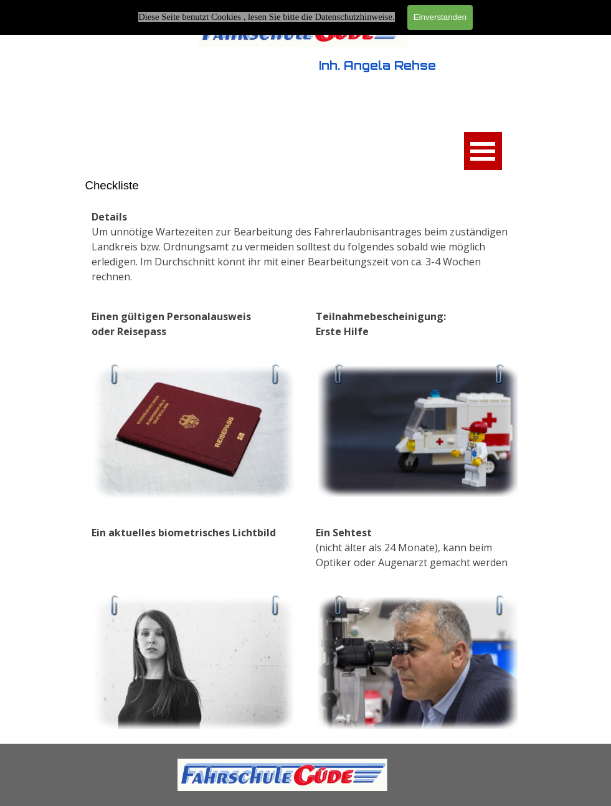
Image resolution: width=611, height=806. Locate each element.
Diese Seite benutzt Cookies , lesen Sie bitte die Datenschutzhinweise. (266, 17)
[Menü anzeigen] (483, 151)
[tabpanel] (306, 246)
